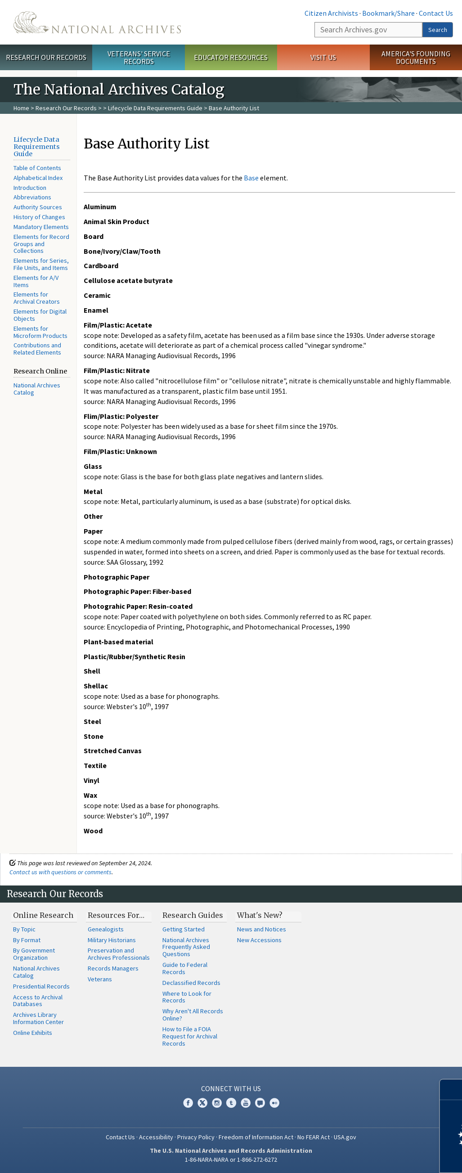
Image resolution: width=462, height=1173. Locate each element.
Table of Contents (37, 168)
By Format (26, 940)
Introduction (29, 188)
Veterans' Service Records (139, 57)
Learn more (381, 1157)
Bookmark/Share (388, 13)
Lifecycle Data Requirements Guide (155, 108)
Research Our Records (46, 57)
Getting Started (183, 929)
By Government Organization (34, 954)
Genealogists (106, 929)
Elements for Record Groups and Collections (41, 244)
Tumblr (231, 1102)
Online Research (43, 915)
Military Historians (112, 940)
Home (21, 108)
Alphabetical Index (38, 178)
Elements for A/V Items (35, 281)
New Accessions (259, 940)
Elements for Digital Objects (40, 315)
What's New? (260, 915)
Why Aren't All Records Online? (192, 1014)
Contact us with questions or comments (60, 872)
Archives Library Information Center (38, 1018)
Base (251, 177)
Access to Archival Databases (38, 1000)
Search (437, 30)
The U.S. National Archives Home (97, 22)
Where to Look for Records (186, 997)
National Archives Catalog (36, 388)
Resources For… (116, 915)
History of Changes (39, 217)
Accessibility (156, 1137)
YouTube (245, 1102)
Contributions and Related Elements (37, 348)
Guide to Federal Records (184, 968)
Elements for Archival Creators (36, 298)
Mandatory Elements (41, 227)
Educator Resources (231, 57)
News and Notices (261, 929)
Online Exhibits (32, 1033)
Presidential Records (41, 986)
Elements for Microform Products (40, 332)
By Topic (24, 929)
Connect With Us (231, 1088)
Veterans (100, 979)
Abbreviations (32, 197)
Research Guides (192, 915)
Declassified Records (191, 983)
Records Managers (113, 968)
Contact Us (436, 13)
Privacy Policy (196, 1137)
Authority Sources (37, 207)
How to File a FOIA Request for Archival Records (189, 1036)
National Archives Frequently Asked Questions (186, 947)
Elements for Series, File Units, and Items (41, 264)
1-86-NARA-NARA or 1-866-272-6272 (231, 1159)
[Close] (451, 1089)
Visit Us (323, 57)
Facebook (188, 1102)
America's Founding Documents (415, 57)
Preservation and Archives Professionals (119, 954)
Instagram (216, 1102)
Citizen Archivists (331, 13)
